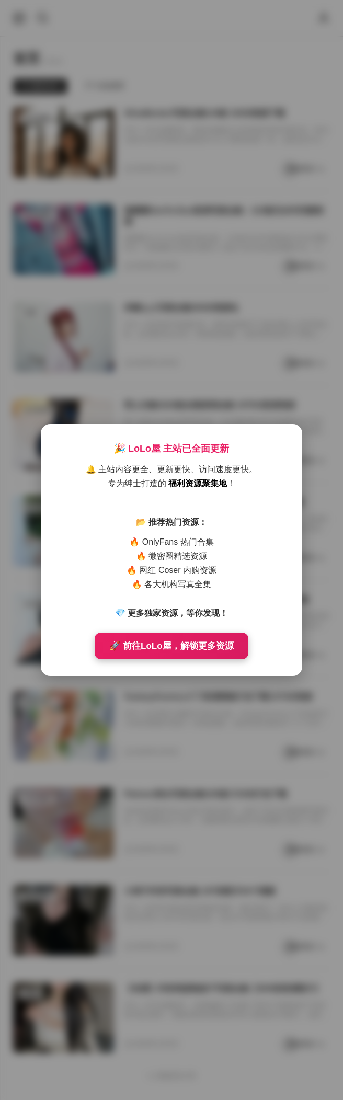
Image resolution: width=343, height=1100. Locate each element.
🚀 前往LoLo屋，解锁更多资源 (171, 646)
